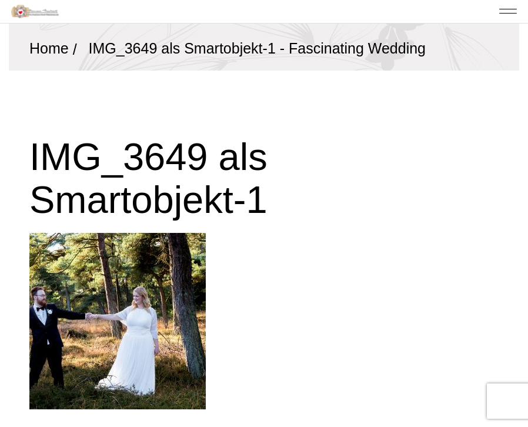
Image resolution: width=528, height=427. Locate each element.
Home (49, 48)
